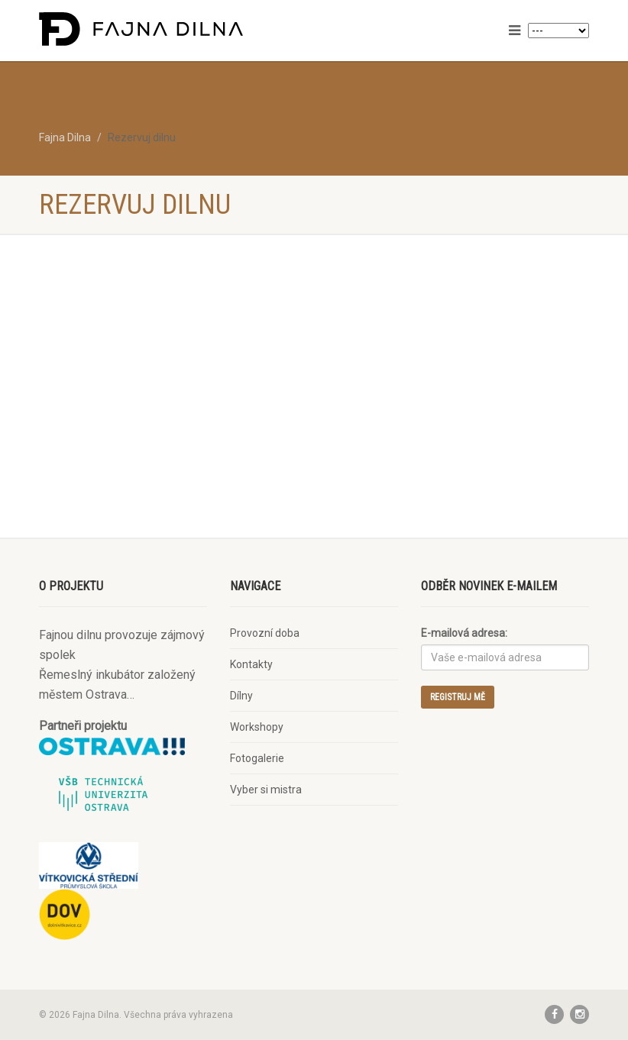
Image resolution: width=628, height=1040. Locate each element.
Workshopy (256, 727)
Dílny (241, 696)
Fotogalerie (257, 758)
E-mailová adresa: (464, 633)
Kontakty (251, 664)
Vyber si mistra (266, 789)
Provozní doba (264, 633)
